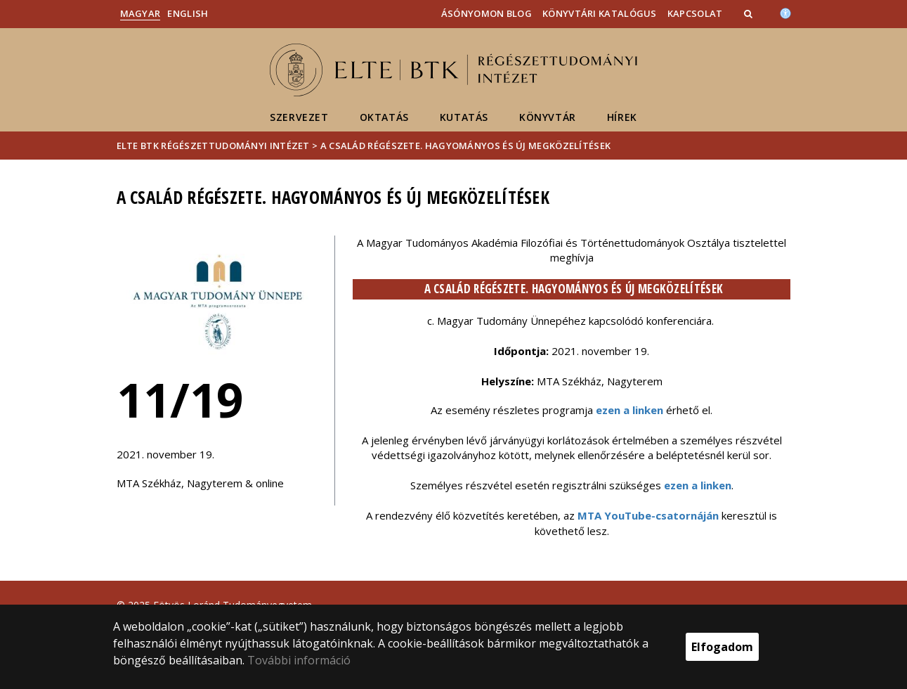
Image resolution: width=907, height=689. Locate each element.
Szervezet (299, 117)
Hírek (622, 117)
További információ (299, 660)
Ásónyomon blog (486, 13)
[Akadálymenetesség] (785, 12)
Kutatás (464, 117)
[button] (749, 13)
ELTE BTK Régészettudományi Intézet (213, 145)
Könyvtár (547, 117)
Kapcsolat (695, 13)
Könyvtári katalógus (599, 13)
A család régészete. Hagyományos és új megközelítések (465, 145)
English (187, 13)
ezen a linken (629, 410)
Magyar (140, 13)
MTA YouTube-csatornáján (648, 515)
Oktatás (384, 117)
